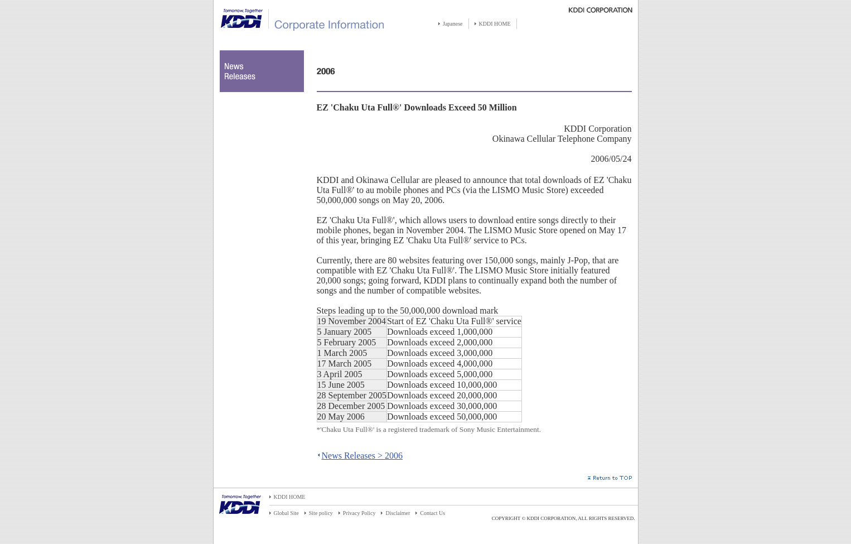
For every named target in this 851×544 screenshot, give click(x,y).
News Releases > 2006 (362, 455)
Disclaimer (397, 513)
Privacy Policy (359, 513)
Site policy (321, 513)
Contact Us (432, 513)
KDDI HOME (495, 24)
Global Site (286, 513)
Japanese (453, 24)
